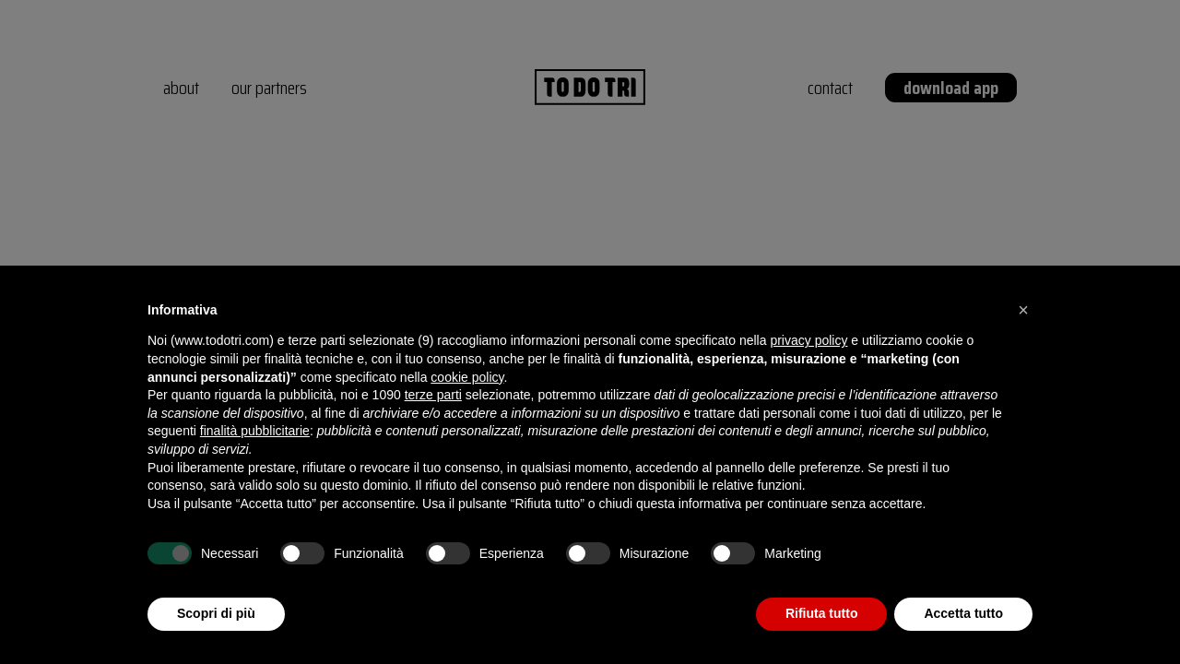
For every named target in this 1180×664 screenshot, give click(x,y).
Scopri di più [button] (216, 613)
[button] (1023, 310)
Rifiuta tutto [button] (821, 613)
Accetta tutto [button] (963, 613)
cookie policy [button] (467, 377)
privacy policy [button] (808, 340)
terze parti (433, 394)
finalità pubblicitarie (255, 430)
